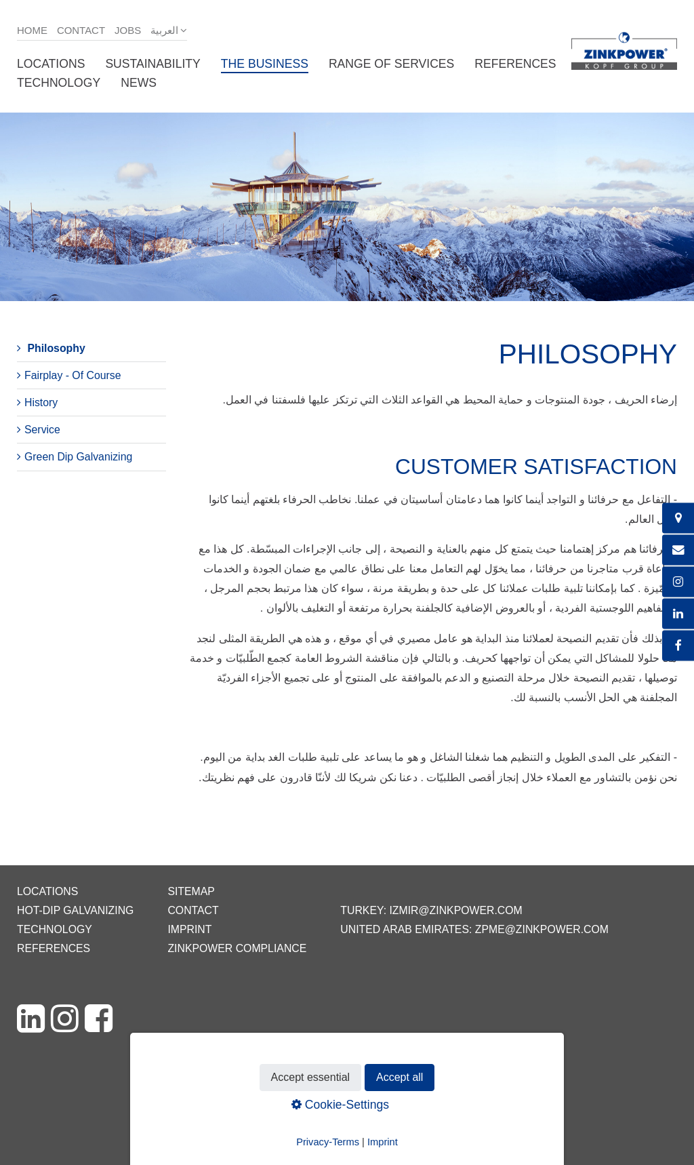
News (139, 83)
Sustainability (152, 64)
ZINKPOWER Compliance (236, 948)
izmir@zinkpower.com (455, 910)
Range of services (391, 64)
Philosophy (56, 348)
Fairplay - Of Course (72, 375)
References (515, 64)
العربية (164, 30)
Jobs (128, 30)
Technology (58, 83)
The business (264, 64)
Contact (81, 30)
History (41, 402)
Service (42, 429)
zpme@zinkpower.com (542, 929)
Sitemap (190, 891)
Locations (51, 64)
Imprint (189, 929)
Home (32, 30)
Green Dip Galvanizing (78, 456)
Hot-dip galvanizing (75, 910)
